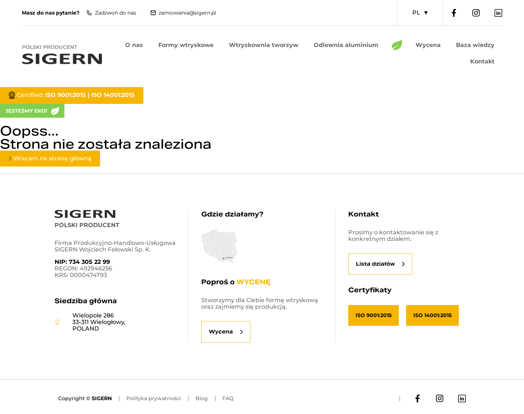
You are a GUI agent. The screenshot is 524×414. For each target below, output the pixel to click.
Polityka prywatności (153, 398)
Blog (201, 398)
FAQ (228, 398)
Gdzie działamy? (232, 214)
